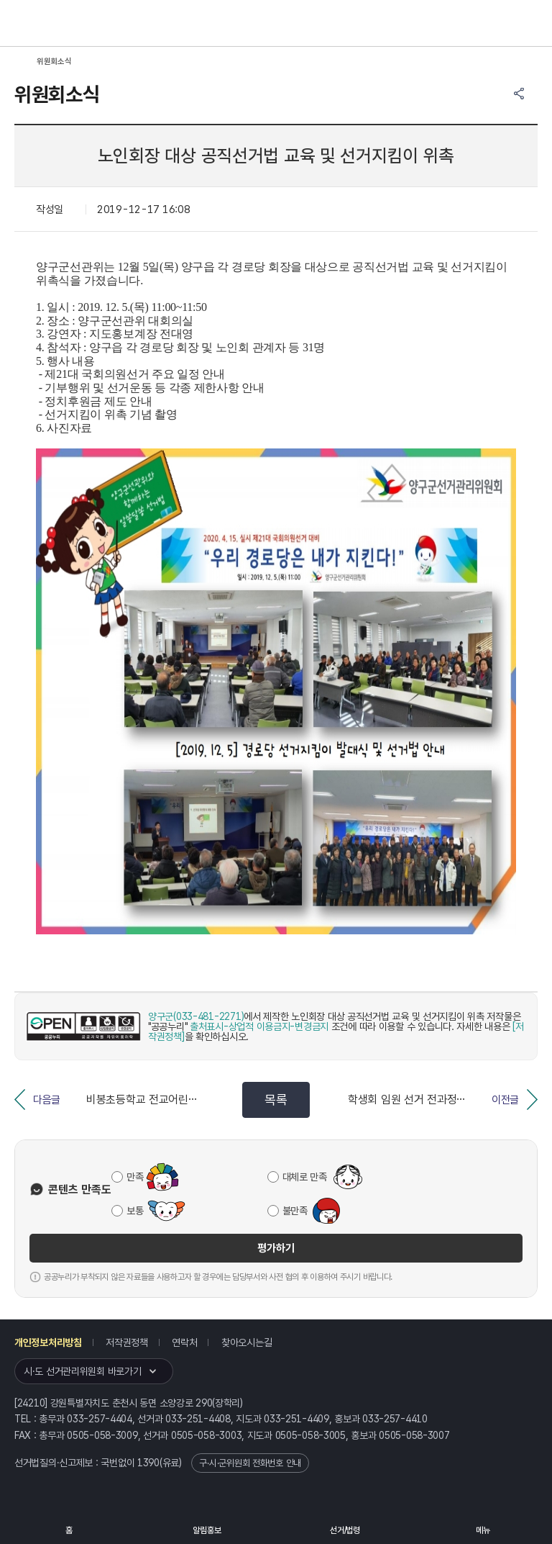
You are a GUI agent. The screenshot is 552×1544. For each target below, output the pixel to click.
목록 (275, 1099)
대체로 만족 (304, 1177)
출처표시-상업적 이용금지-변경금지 (259, 1026)
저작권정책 (127, 1342)
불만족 (295, 1210)
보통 (134, 1210)
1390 (148, 1462)
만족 (134, 1177)
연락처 (184, 1342)
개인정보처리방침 (48, 1342)
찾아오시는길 (246, 1342)
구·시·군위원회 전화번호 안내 (250, 1463)
